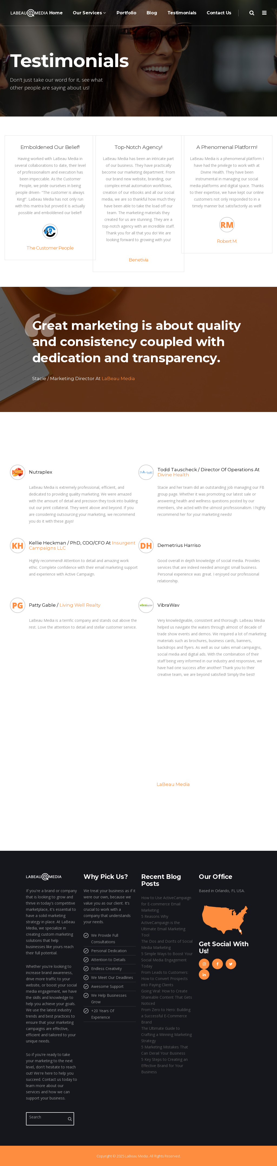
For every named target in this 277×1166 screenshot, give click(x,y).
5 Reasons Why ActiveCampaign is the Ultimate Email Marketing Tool (163, 926)
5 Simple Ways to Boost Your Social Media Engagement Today (167, 960)
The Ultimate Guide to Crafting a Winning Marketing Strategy (166, 1034)
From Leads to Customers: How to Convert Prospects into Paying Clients (164, 978)
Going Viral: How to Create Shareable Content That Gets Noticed (166, 997)
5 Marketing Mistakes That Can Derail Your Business (164, 1050)
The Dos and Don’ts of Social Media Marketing (167, 944)
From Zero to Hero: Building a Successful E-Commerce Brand (165, 1016)
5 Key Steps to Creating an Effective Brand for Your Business (164, 1065)
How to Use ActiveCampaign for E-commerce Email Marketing (166, 904)
